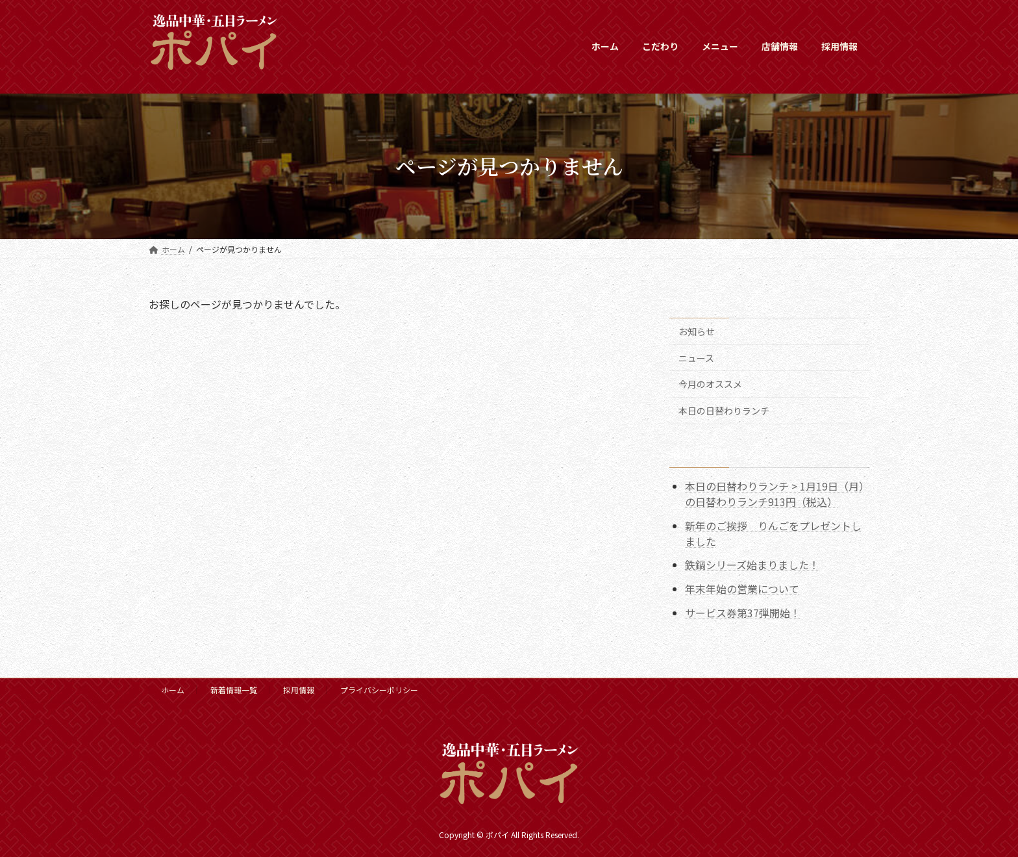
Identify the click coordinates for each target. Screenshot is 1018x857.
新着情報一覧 (233, 689)
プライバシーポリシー (379, 689)
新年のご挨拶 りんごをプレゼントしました (773, 532)
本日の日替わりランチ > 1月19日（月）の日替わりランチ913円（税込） (774, 493)
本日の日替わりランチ (723, 409)
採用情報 (298, 689)
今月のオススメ (710, 383)
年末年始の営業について (742, 588)
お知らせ (696, 331)
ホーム (172, 689)
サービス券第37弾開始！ (743, 612)
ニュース (696, 357)
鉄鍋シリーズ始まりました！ (752, 564)
